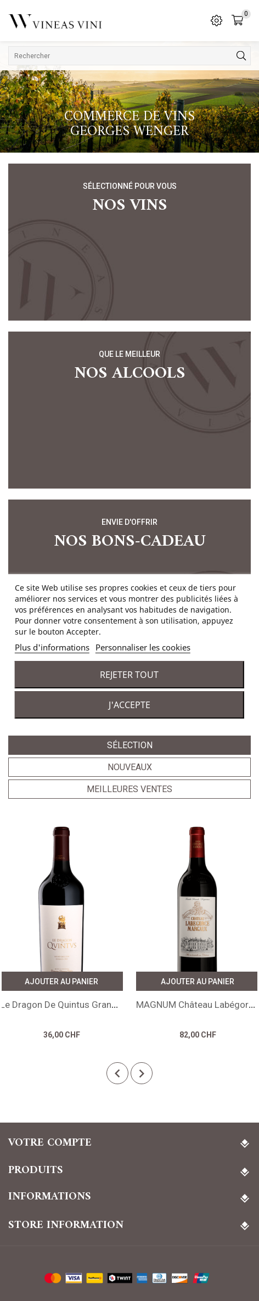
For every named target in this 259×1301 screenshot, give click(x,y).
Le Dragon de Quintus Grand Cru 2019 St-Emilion (101, 1004)
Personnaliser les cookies (142, 647)
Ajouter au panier (61, 981)
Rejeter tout (129, 675)
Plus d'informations (52, 647)
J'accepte (129, 705)
